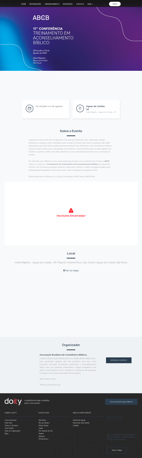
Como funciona (10, 420)
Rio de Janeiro (44, 423)
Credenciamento (52, 4)
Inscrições (68, 4)
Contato (80, 4)
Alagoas (42, 436)
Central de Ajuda (79, 420)
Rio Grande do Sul (46, 431)
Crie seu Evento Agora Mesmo (121, 402)
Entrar (115, 4)
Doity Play (8, 423)
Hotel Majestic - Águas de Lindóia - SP (101, 112)
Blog (6, 433)
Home (23, 4)
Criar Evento (9, 428)
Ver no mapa (71, 270)
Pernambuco (43, 439)
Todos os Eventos (11, 425)
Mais (90, 4)
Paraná (41, 433)
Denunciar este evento (81, 423)
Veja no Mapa (117, 450)
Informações (35, 4)
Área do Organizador (13, 431)
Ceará (41, 428)
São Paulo (42, 420)
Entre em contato (119, 360)
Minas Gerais (43, 425)
